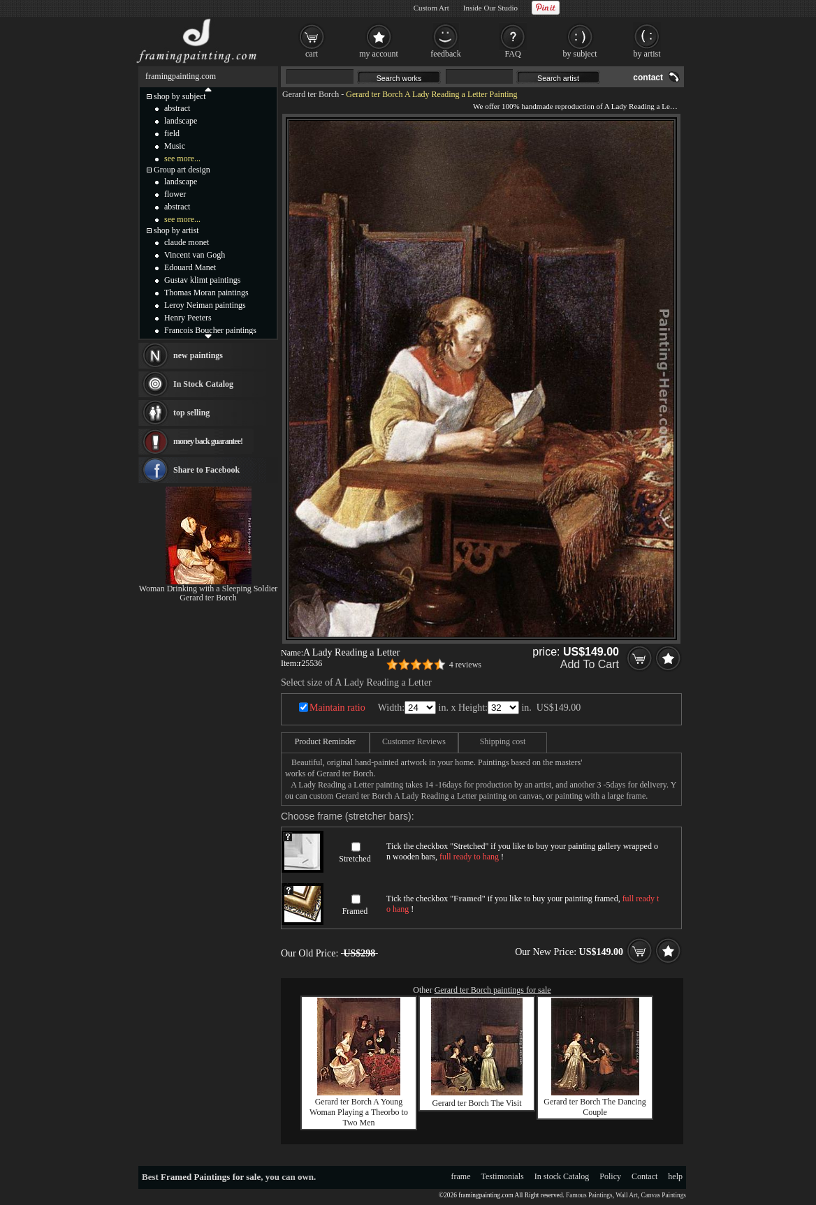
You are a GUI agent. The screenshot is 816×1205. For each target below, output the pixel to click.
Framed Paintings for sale (211, 1176)
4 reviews (465, 665)
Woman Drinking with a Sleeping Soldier (208, 588)
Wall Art (626, 1195)
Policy (610, 1176)
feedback (445, 54)
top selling (191, 412)
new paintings (198, 355)
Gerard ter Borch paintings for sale (493, 990)
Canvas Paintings (663, 1195)
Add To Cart (589, 664)
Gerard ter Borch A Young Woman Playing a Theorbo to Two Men (358, 1112)
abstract (177, 108)
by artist (647, 54)
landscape (180, 121)
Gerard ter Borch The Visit (476, 1103)
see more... (182, 158)
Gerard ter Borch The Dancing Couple (595, 1107)
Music (174, 146)
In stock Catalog (562, 1176)
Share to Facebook (206, 470)
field (172, 133)
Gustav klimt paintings (202, 280)
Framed (355, 911)
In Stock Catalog (203, 384)
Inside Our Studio (490, 7)
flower (175, 194)
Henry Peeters (188, 318)
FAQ (512, 54)
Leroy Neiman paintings (205, 305)
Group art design (182, 170)
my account (378, 54)
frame (461, 1176)
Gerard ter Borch (310, 94)
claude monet (186, 242)
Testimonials (502, 1176)
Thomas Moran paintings (206, 292)
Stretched (354, 859)
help (675, 1176)
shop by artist (176, 230)
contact (648, 77)
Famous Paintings (589, 1195)
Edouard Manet (190, 267)
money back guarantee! (207, 441)
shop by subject (180, 96)
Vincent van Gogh (194, 255)
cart (311, 54)
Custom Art (431, 7)
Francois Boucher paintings (210, 330)
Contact (644, 1176)
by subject (580, 54)
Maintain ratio (337, 707)
